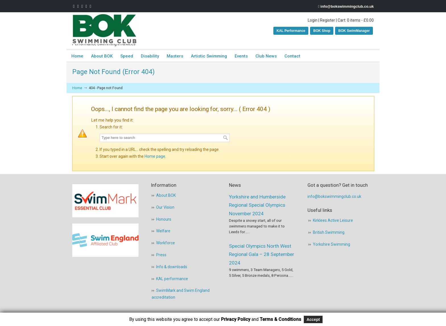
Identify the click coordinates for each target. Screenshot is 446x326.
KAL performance (172, 278)
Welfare (163, 231)
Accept (313, 319)
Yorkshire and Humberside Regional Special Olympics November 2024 (257, 205)
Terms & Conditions (280, 319)
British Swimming (328, 232)
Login (312, 20)
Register (327, 20)
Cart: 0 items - (356, 20)
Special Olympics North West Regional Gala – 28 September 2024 (261, 254)
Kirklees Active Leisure (333, 220)
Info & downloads (171, 267)
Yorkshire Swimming (331, 244)
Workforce (165, 243)
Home (77, 88)
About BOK (166, 195)
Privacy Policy (235, 319)
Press (161, 255)
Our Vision (165, 207)
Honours (163, 219)
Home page (154, 156)
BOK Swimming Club (104, 29)
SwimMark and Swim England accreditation (181, 294)
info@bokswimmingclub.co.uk (347, 6)
